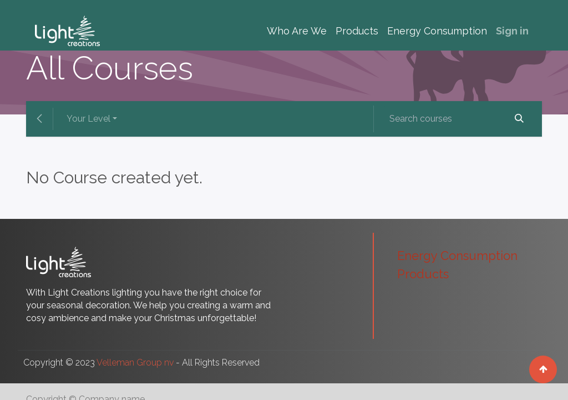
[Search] (519, 119)
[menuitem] (296, 31)
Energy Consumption (457, 255)
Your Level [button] (88, 118)
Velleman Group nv (135, 362)
